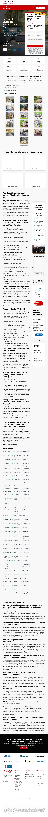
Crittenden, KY (8, 479)
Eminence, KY (26, 486)
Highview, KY (17, 502)
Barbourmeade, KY (17, 456)
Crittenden (16, 807)
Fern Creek (9, 808)
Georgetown (43, 774)
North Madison (25, 811)
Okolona (37, 811)
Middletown (38, 810)
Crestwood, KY (26, 475)
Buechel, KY (7, 466)
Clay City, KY (26, 472)
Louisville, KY (17, 527)
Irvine (34, 809)
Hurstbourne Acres (14, 809)
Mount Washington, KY (26, 536)
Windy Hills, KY (17, 592)
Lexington (21, 810)
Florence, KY (17, 491)
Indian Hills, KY (8, 510)
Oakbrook (34, 811)
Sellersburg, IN (26, 567)
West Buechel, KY (8, 588)
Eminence (40, 807)
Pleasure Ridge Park (19, 812)
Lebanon (14, 810)
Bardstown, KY (26, 455)
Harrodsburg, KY (8, 498)
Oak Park (31, 811)
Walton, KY (16, 585)
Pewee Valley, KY (26, 553)
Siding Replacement (30, 774)
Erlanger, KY (7, 488)
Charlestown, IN (26, 469)
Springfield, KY (17, 574)
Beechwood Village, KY (16, 459)
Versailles (37, 783)
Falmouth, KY (26, 488)
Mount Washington (10, 811)
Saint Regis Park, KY (7, 567)
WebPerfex (28, 801)
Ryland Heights (37, 812)
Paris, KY (16, 552)
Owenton (5, 812)
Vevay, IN (7, 585)
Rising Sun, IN (26, 560)
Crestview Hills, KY (17, 476)
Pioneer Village (14, 812)
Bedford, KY (7, 459)
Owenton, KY (8, 552)
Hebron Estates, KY (16, 498)
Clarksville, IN (8, 472)
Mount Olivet (5, 811)
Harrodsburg (31, 808)
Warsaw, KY (26, 585)
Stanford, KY (26, 574)
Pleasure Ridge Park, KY (17, 557)
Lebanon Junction (17, 810)
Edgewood (34, 807)
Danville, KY (26, 479)
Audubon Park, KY (26, 452)
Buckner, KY (26, 463)
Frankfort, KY (26, 491)
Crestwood (12, 807)
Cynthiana (19, 807)
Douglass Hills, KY (17, 482)
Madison (35, 810)
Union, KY (25, 578)
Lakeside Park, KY (17, 520)
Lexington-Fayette (25, 810)
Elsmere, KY (16, 486)
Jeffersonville (43, 809)
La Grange (4, 810)
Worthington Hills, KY (26, 592)
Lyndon (32, 810)
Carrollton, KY (17, 468)
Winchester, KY (8, 592)
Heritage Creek (43, 808)
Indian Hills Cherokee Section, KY (16, 511)
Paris (7, 812)
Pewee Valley (10, 812)
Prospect (23, 812)
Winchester (43, 783)
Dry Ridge (31, 807)
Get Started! (24, 747)
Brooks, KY (7, 463)
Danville (22, 807)
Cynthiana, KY (17, 479)
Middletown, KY (17, 531)
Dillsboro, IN (8, 482)
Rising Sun (32, 812)
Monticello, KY (8, 535)
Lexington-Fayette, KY (7, 527)
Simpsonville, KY (8, 575)
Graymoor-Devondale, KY (17, 494)
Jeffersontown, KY (17, 516)
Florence (42, 772)
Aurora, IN (7, 455)
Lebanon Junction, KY (17, 524)
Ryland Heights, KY (7, 563)
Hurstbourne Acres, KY (17, 506)
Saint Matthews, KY (26, 563)
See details (40, 23)
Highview (4, 809)
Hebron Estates (35, 808)
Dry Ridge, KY (26, 482)
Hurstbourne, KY (8, 506)
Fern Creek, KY (8, 491)
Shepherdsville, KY (17, 571)
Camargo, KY (26, 466)
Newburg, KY (17, 540)
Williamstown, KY (17, 588)
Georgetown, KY (8, 494)
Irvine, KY (25, 510)
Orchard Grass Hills (41, 811)
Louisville (42, 780)
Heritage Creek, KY (7, 502)
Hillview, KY (26, 502)
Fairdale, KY (16, 488)
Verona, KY (16, 581)
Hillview (7, 809)
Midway (41, 810)
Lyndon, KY (26, 527)
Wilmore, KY (26, 588)
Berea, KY (25, 459)
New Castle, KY (8, 540)
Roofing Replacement (30, 776)
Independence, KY (26, 506)
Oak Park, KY (26, 544)
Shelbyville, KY (8, 570)
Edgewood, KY (8, 486)
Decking (27, 772)
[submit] (35, 46)
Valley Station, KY (8, 582)
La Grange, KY (8, 519)
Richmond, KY (17, 560)
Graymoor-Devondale (24, 808)
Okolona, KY (17, 548)
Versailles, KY (26, 581)
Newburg (17, 811)
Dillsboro (24, 807)
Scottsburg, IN (17, 567)
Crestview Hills (9, 807)
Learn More (39, 334)
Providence (26, 812)
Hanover (28, 808)
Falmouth (7, 808)
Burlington (38, 772)
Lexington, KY (26, 523)
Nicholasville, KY (26, 541)
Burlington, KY (17, 466)
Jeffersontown (38, 778)
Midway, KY (26, 531)
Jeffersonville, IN (26, 516)
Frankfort (37, 774)
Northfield (28, 811)
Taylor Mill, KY (8, 578)
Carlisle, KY (7, 468)
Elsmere (37, 807)
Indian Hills (23, 809)
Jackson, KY (7, 515)
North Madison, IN (7, 545)
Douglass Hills (28, 807)
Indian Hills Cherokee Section (29, 809)
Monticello (43, 810)
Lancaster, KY (26, 519)
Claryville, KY (17, 472)
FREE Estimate (40, 7)
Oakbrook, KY (8, 548)
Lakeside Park (8, 810)
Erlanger (43, 807)
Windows (28, 778)
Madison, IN (7, 531)
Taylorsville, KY (17, 578)
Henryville (39, 808)
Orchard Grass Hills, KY (26, 549)
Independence (38, 776)
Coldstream (5, 807)
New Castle (14, 811)
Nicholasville (38, 782)
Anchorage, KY (17, 451)
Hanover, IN (26, 494)
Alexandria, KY (8, 451)
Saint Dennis (40, 812)
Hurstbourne (10, 809)
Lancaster (38, 780)
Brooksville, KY (17, 463)
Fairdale (4, 808)
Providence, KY (8, 560)
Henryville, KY (26, 498)
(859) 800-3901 (7, 8)
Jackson (36, 809)
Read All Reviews (37, 303)
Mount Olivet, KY (17, 535)
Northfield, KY (17, 544)
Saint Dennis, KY (17, 563)
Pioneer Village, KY (7, 557)
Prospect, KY (26, 556)
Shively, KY (25, 570)
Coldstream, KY (8, 475)
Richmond (42, 782)
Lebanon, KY (8, 523)
